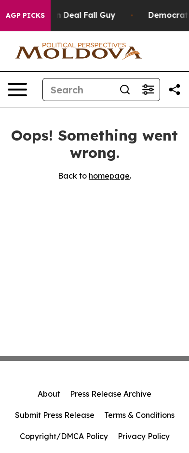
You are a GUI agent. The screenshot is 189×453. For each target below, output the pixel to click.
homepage (109, 176)
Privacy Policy (144, 436)
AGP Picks (25, 15)
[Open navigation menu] (17, 89)
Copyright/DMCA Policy (64, 436)
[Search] (78, 89)
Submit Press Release (54, 415)
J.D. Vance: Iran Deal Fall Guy (64, 15)
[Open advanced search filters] (148, 89)
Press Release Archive (110, 394)
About (49, 394)
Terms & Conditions (139, 415)
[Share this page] (174, 89)
